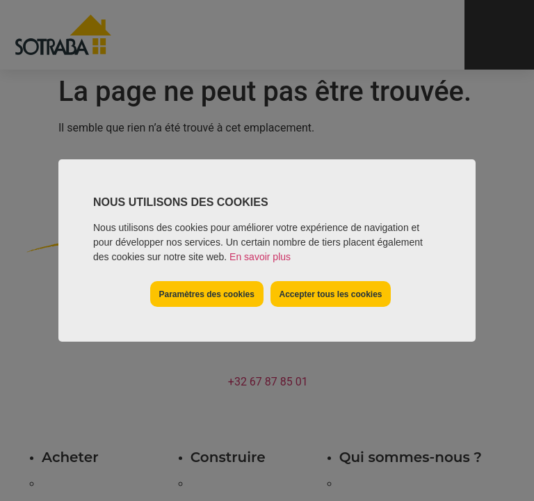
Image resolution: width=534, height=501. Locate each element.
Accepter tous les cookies (330, 294)
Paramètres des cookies (206, 294)
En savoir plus (260, 256)
